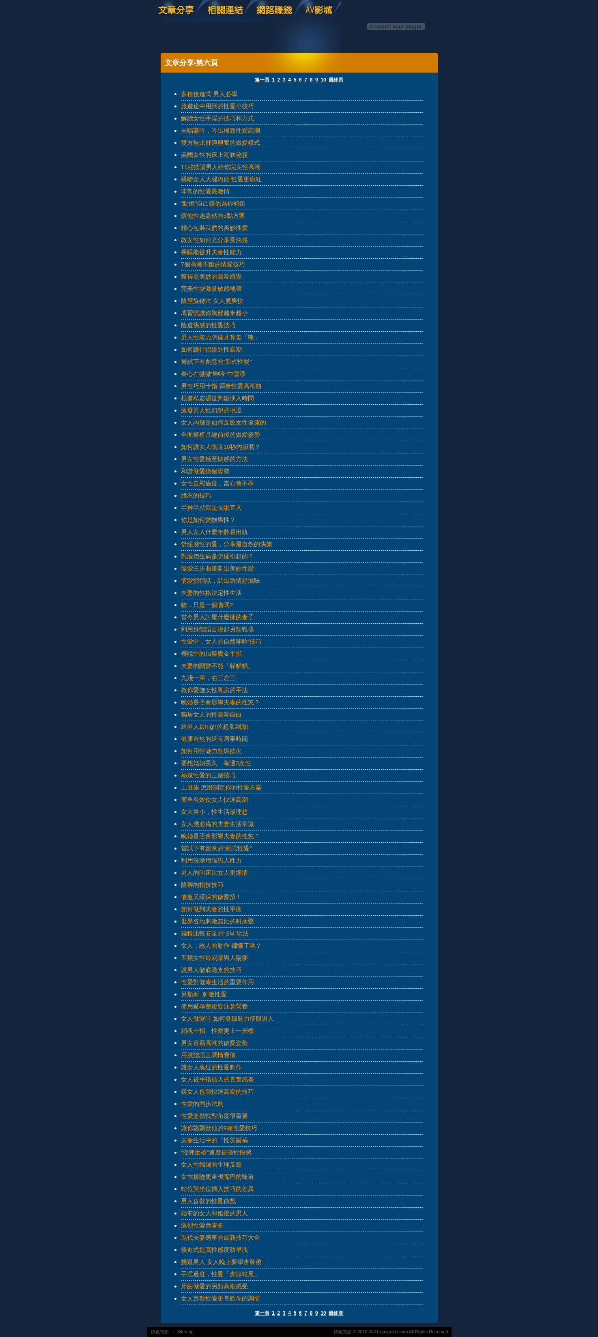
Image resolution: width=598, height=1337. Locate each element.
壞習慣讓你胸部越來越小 (214, 312)
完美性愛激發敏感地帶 (211, 288)
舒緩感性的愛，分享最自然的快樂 (226, 544)
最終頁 (336, 80)
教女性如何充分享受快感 (214, 239)
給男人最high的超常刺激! (215, 726)
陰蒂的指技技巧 (202, 884)
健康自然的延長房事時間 (214, 738)
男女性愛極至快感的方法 (214, 458)
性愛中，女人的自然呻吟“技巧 (221, 641)
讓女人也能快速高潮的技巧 (217, 1091)
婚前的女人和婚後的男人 (214, 1213)
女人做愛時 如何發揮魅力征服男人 (227, 1018)
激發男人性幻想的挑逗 (211, 410)
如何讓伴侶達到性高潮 (211, 349)
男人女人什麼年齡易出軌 (214, 531)
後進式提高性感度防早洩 (214, 1249)
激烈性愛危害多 (202, 1225)
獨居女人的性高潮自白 (211, 714)
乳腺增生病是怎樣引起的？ (217, 556)
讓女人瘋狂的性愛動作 (211, 1067)
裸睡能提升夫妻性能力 (211, 252)
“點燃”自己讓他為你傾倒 (213, 203)
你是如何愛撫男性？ (208, 519)
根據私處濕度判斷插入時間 (217, 398)
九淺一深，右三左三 (208, 677)
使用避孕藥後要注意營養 (214, 1006)
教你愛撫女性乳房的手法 (214, 690)
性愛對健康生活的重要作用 (217, 982)
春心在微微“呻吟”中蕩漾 (213, 373)
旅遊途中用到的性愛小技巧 (217, 106)
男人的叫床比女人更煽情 (214, 872)
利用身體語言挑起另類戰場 (217, 629)
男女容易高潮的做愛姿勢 (214, 1042)
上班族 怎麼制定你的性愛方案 (221, 787)
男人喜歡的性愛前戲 (208, 1201)
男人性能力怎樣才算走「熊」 (220, 337)
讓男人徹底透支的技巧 (211, 969)
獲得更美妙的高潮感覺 (211, 276)
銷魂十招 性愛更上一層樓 (217, 1030)
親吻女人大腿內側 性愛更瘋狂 (221, 179)
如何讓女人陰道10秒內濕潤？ (221, 446)
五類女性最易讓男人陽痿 (214, 957)
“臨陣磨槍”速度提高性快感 (216, 1152)
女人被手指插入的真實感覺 (217, 1079)
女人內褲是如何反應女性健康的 (223, 422)
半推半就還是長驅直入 (211, 507)
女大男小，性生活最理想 (214, 811)
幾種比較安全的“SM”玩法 (215, 933)
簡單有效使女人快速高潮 (214, 799)
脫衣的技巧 (196, 495)
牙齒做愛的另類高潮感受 (214, 1286)
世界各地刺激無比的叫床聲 (217, 921)
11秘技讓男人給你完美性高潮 (221, 166)
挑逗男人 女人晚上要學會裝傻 (221, 1261)
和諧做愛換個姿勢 (205, 471)
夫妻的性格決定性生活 (211, 592)
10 (323, 80)
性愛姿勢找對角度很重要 (214, 1115)
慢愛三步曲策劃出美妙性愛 (217, 568)
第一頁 (262, 80)
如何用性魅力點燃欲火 (211, 750)
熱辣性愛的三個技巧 (208, 775)
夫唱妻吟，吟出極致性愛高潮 (220, 130)
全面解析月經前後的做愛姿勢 (220, 434)
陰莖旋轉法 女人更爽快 (212, 300)
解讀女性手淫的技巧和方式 (217, 118)
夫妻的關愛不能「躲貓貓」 (217, 665)
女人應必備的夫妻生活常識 (217, 823)
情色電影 (160, 1331)
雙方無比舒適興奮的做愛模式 (220, 142)
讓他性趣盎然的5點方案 (213, 215)
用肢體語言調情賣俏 (208, 1055)
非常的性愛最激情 (205, 191)
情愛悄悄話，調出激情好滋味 (220, 580)
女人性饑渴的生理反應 (211, 1164)
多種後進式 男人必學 (209, 93)
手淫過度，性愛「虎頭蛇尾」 (220, 1273)
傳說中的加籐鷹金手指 (211, 653)
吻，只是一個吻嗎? (207, 604)
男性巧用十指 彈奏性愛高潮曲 (221, 385)
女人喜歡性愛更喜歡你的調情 (220, 1298)
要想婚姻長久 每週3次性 (216, 763)
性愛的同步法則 (202, 1103)
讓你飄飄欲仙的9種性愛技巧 (219, 1128)
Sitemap (185, 1331)
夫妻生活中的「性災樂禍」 (217, 1140)
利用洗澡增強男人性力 (211, 860)
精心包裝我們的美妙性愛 (214, 227)
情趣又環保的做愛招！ (211, 896)
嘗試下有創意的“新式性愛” (216, 361)
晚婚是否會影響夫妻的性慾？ (220, 702)
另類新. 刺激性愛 (204, 994)
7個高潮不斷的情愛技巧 (213, 264)
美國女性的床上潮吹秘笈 (214, 154)
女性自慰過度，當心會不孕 (217, 483)
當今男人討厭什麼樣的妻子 (217, 617)
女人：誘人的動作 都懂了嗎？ (221, 945)
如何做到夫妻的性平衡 (211, 909)
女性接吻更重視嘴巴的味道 (217, 1176)
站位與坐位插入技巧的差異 (217, 1188)
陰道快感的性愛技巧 (208, 325)
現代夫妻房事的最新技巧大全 (220, 1237)
